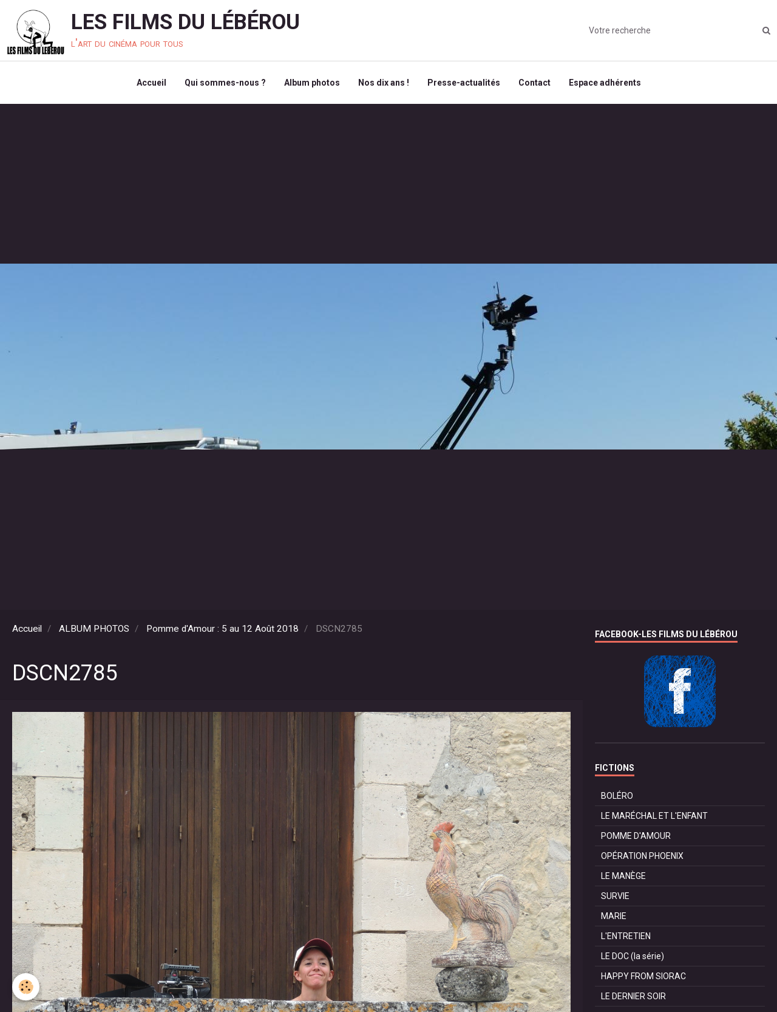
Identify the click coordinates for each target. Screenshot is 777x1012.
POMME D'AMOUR (636, 836)
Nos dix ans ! (383, 82)
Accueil (151, 82)
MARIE (613, 916)
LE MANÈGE (623, 876)
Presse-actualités (463, 82)
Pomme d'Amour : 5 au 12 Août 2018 (222, 628)
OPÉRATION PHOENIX (642, 856)
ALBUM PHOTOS (94, 628)
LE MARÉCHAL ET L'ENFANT (654, 816)
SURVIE (615, 896)
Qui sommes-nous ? (225, 82)
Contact (534, 82)
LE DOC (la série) (632, 956)
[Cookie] (25, 986)
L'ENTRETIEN (626, 936)
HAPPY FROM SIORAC (643, 976)
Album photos (312, 82)
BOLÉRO (617, 796)
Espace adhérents (605, 82)
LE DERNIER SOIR (633, 996)
